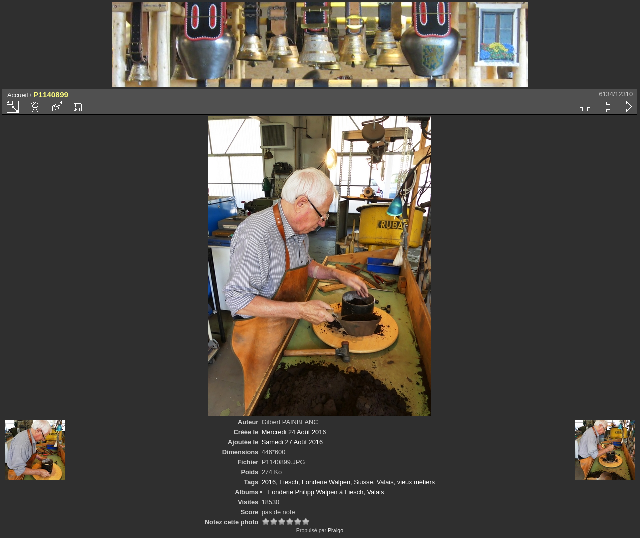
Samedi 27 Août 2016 (292, 442)
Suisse (363, 482)
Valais (385, 482)
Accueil (18, 95)
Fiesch (289, 482)
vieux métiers (416, 482)
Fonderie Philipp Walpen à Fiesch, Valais (326, 492)
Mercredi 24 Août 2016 (294, 432)
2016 (269, 482)
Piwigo (336, 530)
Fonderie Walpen (326, 482)
